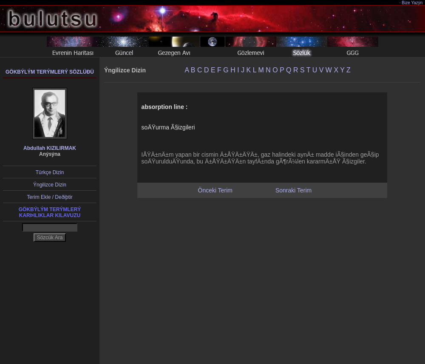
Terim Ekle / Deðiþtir (49, 197)
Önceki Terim (215, 190)
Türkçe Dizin (50, 172)
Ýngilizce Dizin (49, 185)
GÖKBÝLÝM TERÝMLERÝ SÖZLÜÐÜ (50, 72)
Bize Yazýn (412, 2)
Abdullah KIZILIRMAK (49, 148)
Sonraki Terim (293, 190)
